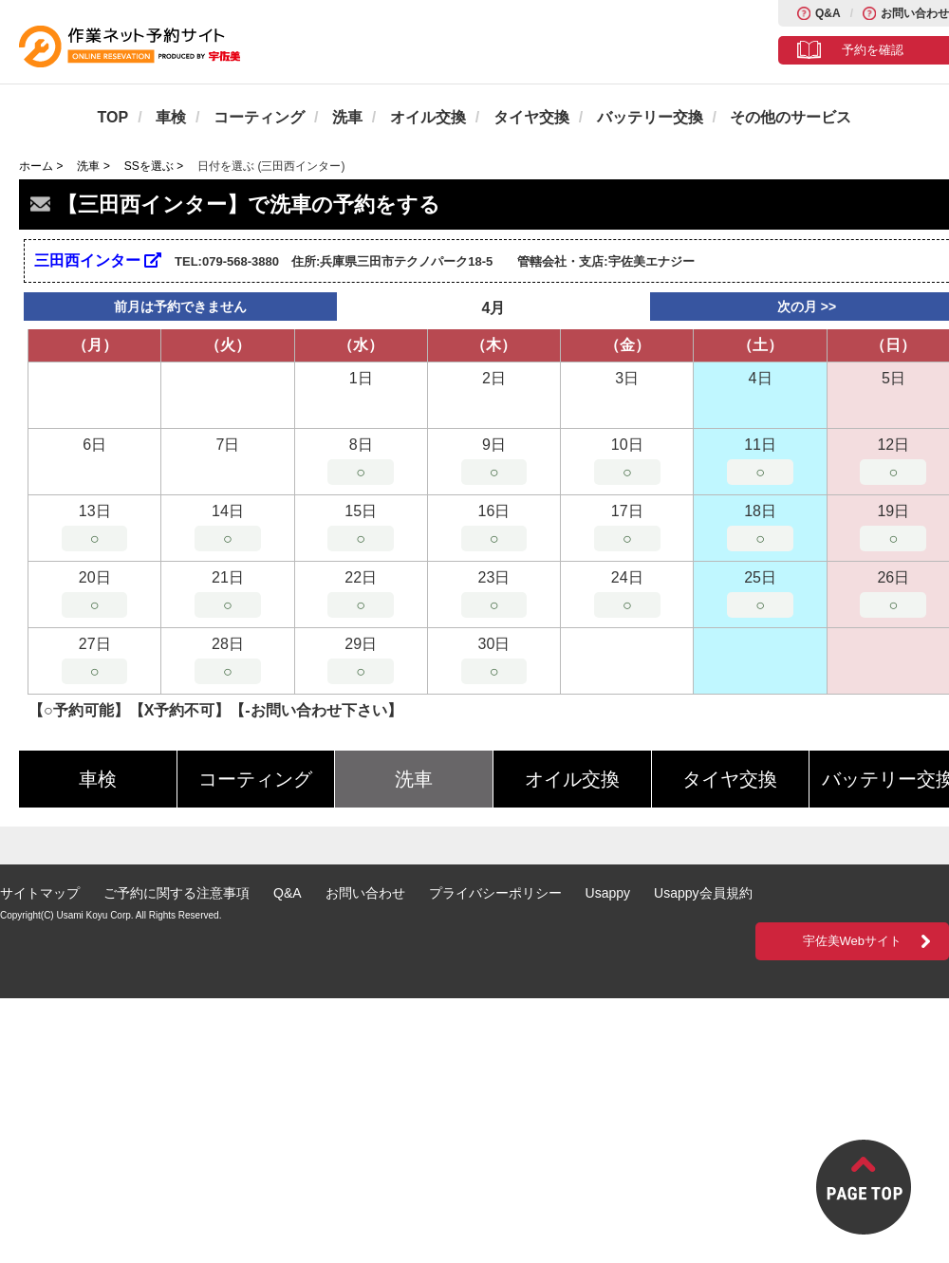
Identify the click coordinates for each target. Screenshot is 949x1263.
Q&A (828, 13)
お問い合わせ (915, 13)
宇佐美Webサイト (852, 941)
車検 (171, 117)
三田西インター (97, 260)
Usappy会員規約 (703, 893)
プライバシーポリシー (495, 893)
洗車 (347, 117)
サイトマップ (40, 893)
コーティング (259, 117)
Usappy (608, 893)
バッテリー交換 (650, 117)
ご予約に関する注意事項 (176, 893)
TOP (113, 117)
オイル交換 (428, 117)
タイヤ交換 (531, 117)
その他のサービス (790, 117)
